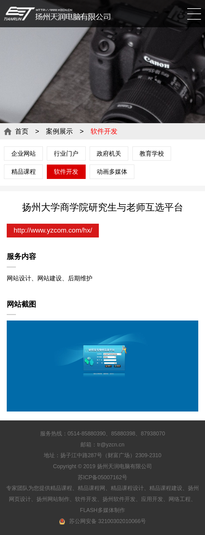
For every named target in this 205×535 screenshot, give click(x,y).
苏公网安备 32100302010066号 (102, 521)
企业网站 (23, 153)
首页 (21, 131)
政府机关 (109, 153)
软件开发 (66, 171)
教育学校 (152, 153)
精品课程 (23, 171)
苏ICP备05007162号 (103, 477)
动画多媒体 (112, 171)
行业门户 (66, 153)
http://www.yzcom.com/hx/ (52, 230)
